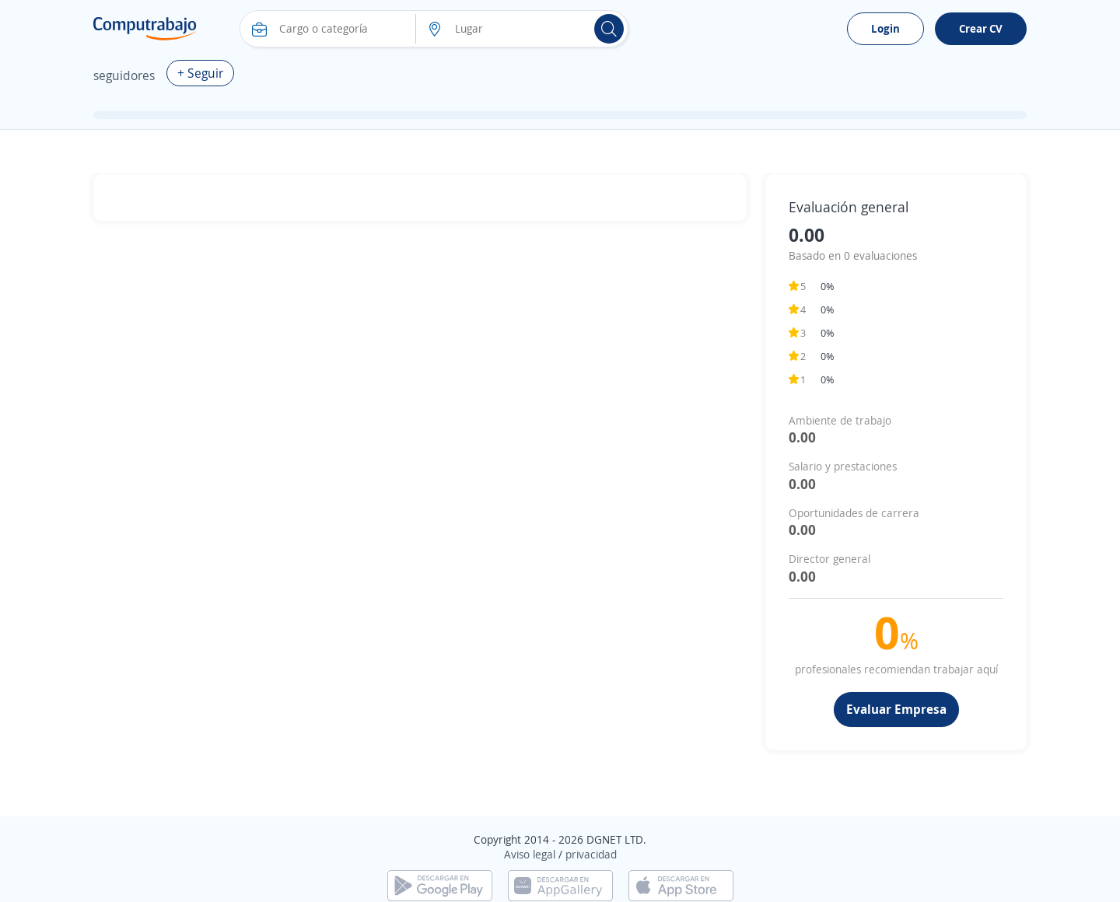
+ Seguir (200, 73)
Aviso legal (529, 854)
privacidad (591, 854)
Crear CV (981, 28)
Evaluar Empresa (896, 709)
